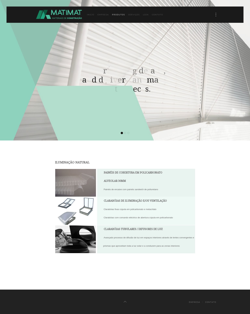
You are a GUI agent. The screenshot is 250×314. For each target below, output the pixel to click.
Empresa (103, 15)
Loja (146, 15)
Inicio (90, 15)
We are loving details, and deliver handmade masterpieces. (122, 133)
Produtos (118, 15)
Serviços (134, 15)
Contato (157, 15)
